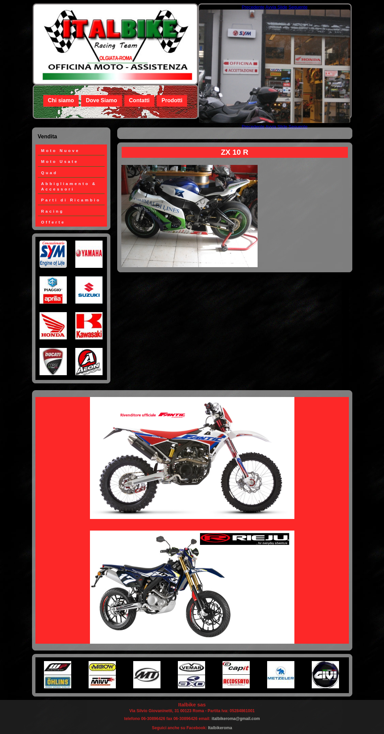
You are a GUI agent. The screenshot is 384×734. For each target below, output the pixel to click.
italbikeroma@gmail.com (236, 718)
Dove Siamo (101, 100)
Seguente (298, 7)
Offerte (53, 222)
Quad (49, 172)
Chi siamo (61, 100)
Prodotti (172, 100)
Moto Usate (60, 161)
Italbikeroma (220, 727)
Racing (52, 211)
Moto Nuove (60, 150)
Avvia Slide (276, 7)
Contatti (139, 100)
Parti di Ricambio (71, 200)
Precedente (253, 7)
